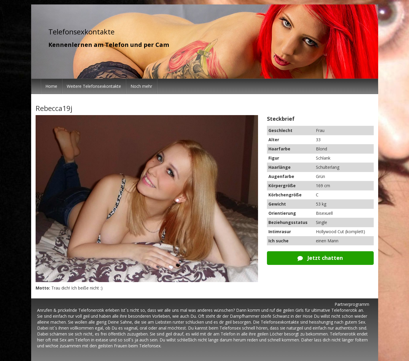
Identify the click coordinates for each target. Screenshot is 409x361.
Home (51, 86)
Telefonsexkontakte (81, 31)
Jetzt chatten (320, 257)
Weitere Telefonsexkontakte (94, 86)
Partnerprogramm (352, 304)
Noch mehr (141, 86)
